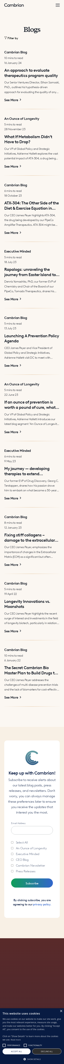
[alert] (32, 1036)
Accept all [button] (16, 1051)
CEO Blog (22, 859)
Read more (16, 1039)
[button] (32, 38)
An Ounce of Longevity (31, 848)
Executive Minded (27, 853)
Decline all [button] (47, 1051)
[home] (14, 5)
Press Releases (25, 871)
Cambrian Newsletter (30, 865)
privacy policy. (42, 904)
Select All (22, 842)
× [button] (61, 1011)
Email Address (18, 823)
